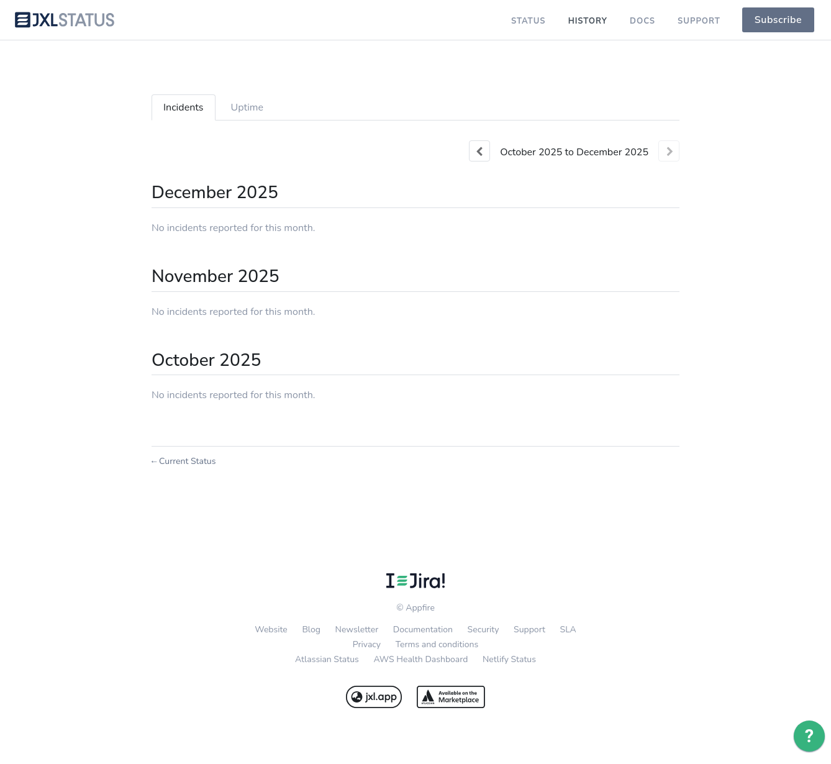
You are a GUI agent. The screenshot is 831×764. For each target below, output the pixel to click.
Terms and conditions (437, 644)
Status (528, 21)
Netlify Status (509, 659)
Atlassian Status (327, 659)
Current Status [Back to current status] (184, 461)
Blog (311, 629)
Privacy (367, 644)
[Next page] (668, 150)
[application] (809, 739)
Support (699, 21)
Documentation (423, 629)
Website (271, 629)
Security (483, 629)
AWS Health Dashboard (420, 659)
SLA (568, 629)
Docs (642, 21)
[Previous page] (479, 150)
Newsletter (357, 629)
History (587, 21)
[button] (778, 19)
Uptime (247, 107)
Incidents (183, 107)
